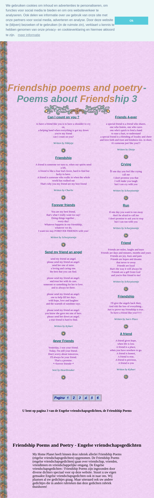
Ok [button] (131, 20)
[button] (16, 35)
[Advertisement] (77, 51)
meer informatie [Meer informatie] (29, 35)
